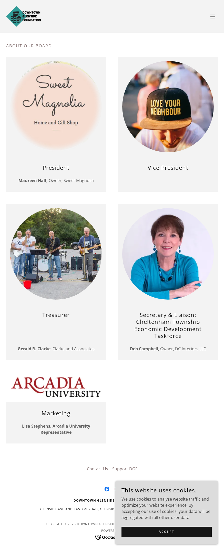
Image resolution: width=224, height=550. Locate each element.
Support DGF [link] (124, 469)
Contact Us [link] (97, 469)
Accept (166, 532)
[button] (213, 16)
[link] (23, 16)
